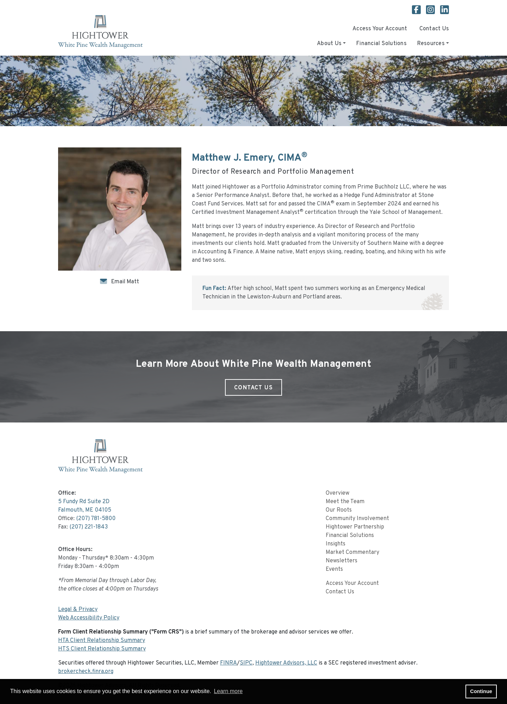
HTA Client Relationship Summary (101, 640)
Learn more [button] (228, 691)
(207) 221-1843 (88, 527)
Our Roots (339, 510)
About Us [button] (329, 43)
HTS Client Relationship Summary (102, 649)
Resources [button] (431, 43)
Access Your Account (379, 28)
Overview (337, 493)
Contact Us (434, 28)
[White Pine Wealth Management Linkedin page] (444, 10)
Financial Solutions (381, 43)
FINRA (228, 663)
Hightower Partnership (355, 527)
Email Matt (125, 281)
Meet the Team (345, 501)
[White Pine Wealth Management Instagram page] (433, 10)
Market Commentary (352, 552)
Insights (335, 544)
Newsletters (341, 560)
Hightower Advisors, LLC (286, 663)
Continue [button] (481, 691)
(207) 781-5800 (95, 518)
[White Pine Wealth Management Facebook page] (419, 10)
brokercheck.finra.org (85, 671)
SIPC (246, 663)
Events (334, 569)
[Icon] (105, 281)
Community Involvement (357, 518)
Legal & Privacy (78, 609)
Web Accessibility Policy (88, 618)
